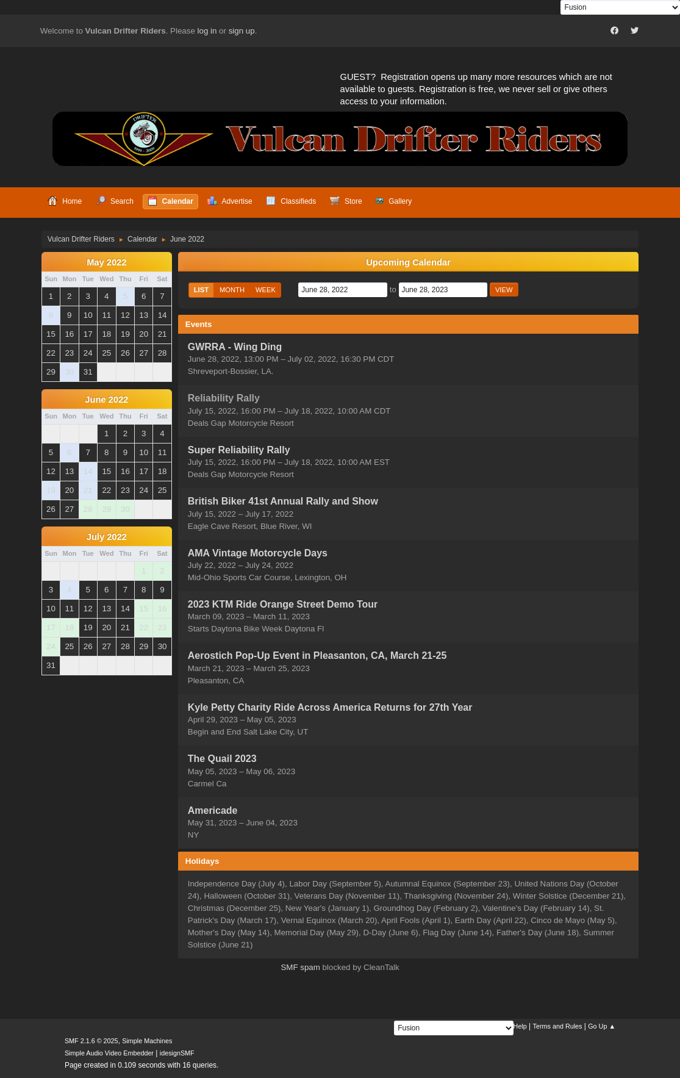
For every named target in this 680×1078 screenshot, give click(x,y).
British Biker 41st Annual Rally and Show (283, 502)
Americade (213, 810)
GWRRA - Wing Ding (235, 347)
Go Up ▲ (601, 1026)
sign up (242, 30)
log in (207, 30)
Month (232, 289)
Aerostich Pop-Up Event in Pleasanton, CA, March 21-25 (317, 656)
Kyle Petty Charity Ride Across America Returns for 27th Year (330, 707)
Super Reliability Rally (239, 450)
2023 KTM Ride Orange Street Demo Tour (283, 604)
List (201, 289)
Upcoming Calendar (408, 262)
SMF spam (300, 967)
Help (520, 1026)
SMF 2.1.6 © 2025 (91, 1040)
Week (266, 289)
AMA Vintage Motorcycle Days (257, 553)
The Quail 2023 (222, 759)
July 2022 (107, 537)
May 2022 (106, 262)
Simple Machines (147, 1040)
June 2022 (106, 399)
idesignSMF (177, 1053)
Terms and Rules (557, 1026)
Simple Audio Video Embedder (109, 1053)
